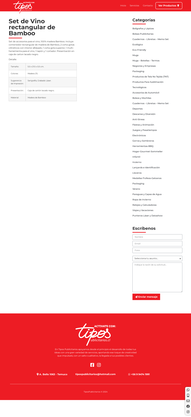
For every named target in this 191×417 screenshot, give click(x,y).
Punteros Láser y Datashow (147, 215)
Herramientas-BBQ (142, 146)
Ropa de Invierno (141, 199)
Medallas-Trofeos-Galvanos (146, 178)
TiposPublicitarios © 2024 (95, 392)
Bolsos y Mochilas (141, 98)
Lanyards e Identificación (146, 167)
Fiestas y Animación (143, 124)
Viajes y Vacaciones (142, 210)
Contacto (148, 5)
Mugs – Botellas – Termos (145, 60)
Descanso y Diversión (143, 114)
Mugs (135, 55)
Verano (136, 189)
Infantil (136, 157)
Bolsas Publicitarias (142, 34)
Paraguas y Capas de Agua (147, 194)
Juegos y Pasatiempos (144, 130)
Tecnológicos (139, 87)
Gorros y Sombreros (143, 141)
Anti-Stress (138, 119)
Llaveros (137, 173)
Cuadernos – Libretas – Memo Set (150, 39)
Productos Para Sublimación (147, 82)
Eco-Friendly (139, 50)
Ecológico (137, 44)
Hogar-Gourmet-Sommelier (147, 151)
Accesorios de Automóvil (145, 92)
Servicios (134, 5)
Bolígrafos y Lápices (143, 28)
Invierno (136, 162)
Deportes (137, 108)
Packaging (138, 71)
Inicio (123, 5)
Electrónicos (139, 135)
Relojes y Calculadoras (144, 205)
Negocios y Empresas (144, 66)
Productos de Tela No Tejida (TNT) (150, 76)
